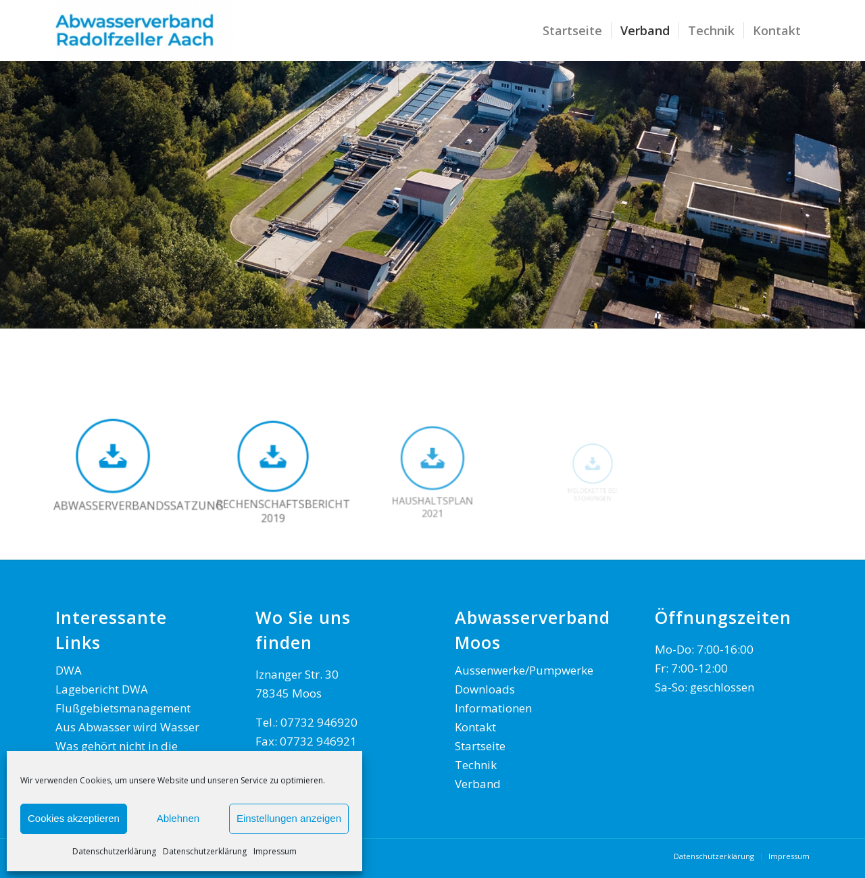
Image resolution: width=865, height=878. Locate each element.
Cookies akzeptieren (74, 818)
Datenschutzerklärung (114, 851)
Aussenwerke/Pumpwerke (524, 670)
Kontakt (475, 727)
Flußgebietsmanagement (123, 708)
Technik (476, 765)
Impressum (275, 851)
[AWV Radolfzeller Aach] (144, 30)
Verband (478, 783)
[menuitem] (572, 30)
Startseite (480, 746)
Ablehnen (178, 818)
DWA (68, 670)
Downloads (485, 689)
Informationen (493, 708)
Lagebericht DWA (101, 689)
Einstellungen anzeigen (289, 818)
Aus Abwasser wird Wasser (127, 727)
